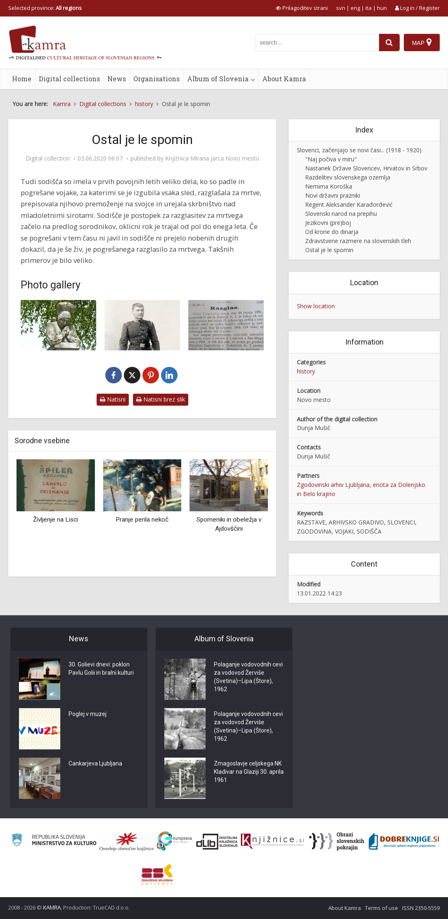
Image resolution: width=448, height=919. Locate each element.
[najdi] (389, 42)
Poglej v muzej (88, 714)
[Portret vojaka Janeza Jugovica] (142, 325)
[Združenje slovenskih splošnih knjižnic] (272, 841)
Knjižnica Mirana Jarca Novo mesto (212, 158)
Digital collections (69, 78)
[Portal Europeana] (174, 841)
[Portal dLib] (217, 841)
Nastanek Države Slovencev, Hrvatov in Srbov (366, 168)
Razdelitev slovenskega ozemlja (347, 177)
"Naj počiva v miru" (331, 159)
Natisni (113, 399)
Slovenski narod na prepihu (341, 213)
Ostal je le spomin (329, 250)
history (306, 371)
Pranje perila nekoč (142, 519)
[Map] (422, 42)
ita (368, 8)
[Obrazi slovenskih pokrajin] (336, 841)
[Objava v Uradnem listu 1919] (226, 325)
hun (382, 8)
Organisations (156, 78)
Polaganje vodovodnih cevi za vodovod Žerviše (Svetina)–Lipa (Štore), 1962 (248, 677)
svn (340, 8)
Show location (316, 306)
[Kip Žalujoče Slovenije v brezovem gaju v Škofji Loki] (58, 325)
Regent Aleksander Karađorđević (349, 204)
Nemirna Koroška (328, 186)
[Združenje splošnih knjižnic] (157, 874)
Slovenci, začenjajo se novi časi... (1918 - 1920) (359, 150)
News (116, 78)
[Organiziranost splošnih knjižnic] (126, 841)
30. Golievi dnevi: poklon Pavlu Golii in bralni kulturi (101, 668)
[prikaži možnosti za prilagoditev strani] (302, 8)
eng (355, 8)
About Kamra (284, 78)
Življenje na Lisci (55, 519)
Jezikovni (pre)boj (328, 223)
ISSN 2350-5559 (421, 908)
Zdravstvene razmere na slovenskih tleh (358, 241)
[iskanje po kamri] (317, 42)
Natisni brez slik (160, 399)
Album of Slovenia (218, 78)
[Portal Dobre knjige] (404, 841)
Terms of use (381, 908)
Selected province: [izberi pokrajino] (45, 8)
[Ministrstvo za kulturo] (54, 841)
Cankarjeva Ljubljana (95, 764)
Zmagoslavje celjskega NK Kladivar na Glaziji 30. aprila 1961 (249, 772)
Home (21, 78)
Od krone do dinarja (331, 232)
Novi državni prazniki (332, 195)
